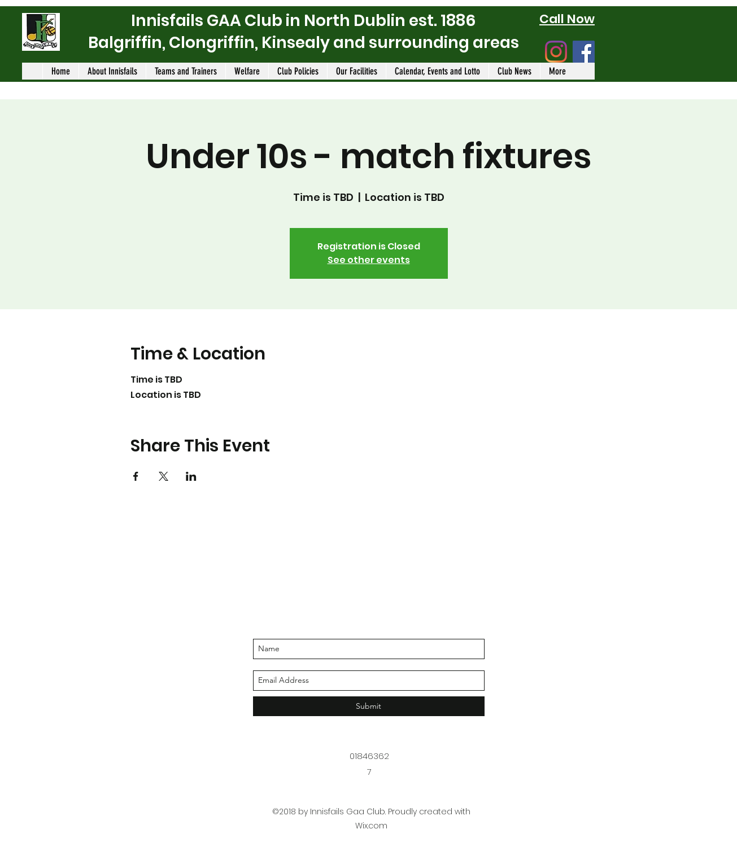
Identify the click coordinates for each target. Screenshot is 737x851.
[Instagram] (556, 52)
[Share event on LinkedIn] (191, 476)
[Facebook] (584, 52)
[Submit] (369, 706)
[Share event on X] (163, 476)
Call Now (567, 19)
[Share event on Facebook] (135, 476)
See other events (369, 259)
